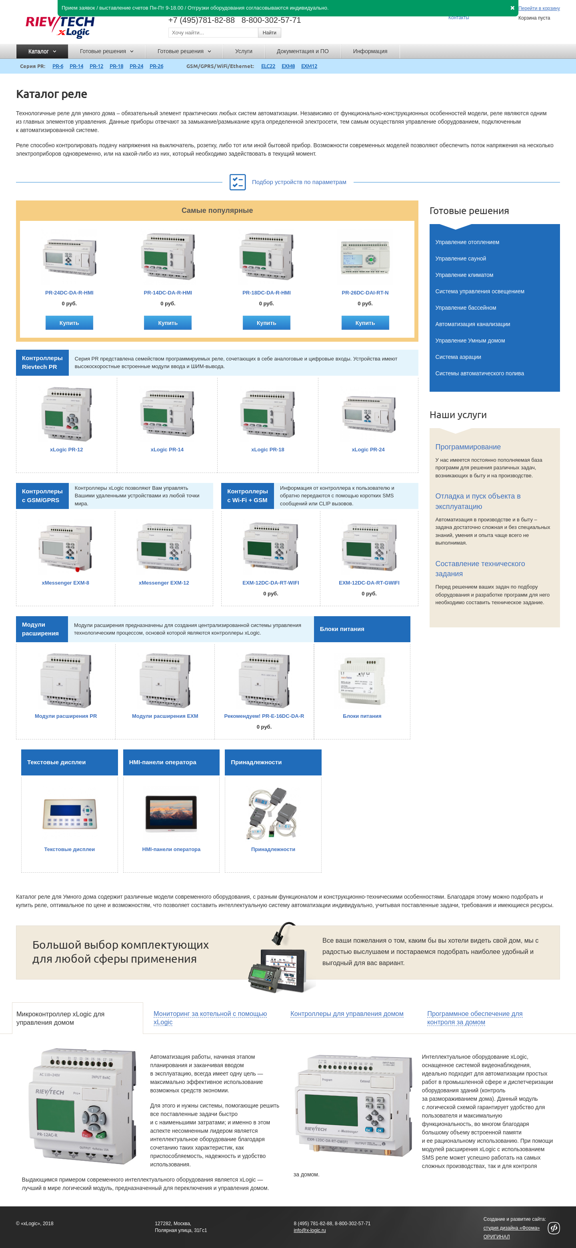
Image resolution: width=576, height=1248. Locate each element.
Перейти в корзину (539, 8)
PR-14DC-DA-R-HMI (168, 293)
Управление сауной (461, 258)
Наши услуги (458, 414)
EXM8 (288, 66)
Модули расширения (40, 629)
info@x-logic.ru (310, 1230)
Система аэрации (458, 357)
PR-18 (116, 66)
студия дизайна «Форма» (512, 1228)
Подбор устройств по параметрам (288, 180)
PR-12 (96, 66)
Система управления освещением (480, 291)
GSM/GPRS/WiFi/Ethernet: (220, 66)
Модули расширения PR (66, 716)
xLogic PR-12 (66, 450)
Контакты (458, 17)
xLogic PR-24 (368, 450)
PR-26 (156, 66)
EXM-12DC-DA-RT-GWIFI (369, 583)
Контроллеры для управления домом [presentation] (347, 1013)
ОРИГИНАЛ (497, 1237)
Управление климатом (465, 275)
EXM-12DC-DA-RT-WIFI (270, 583)
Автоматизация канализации (473, 324)
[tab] (77, 1018)
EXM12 (309, 66)
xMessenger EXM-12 (164, 583)
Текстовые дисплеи (56, 762)
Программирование (468, 447)
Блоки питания (342, 628)
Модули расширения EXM (165, 716)
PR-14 (76, 66)
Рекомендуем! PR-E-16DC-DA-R (264, 716)
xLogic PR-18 (267, 450)
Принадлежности (256, 762)
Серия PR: (32, 66)
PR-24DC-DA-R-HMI (69, 293)
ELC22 (268, 66)
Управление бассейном (466, 307)
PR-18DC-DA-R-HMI (266, 293)
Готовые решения (469, 210)
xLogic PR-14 (167, 450)
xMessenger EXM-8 (66, 583)
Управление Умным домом (470, 340)
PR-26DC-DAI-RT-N (365, 293)
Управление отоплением (468, 242)
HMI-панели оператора (162, 762)
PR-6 (57, 66)
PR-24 (136, 66)
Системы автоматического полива (480, 373)
